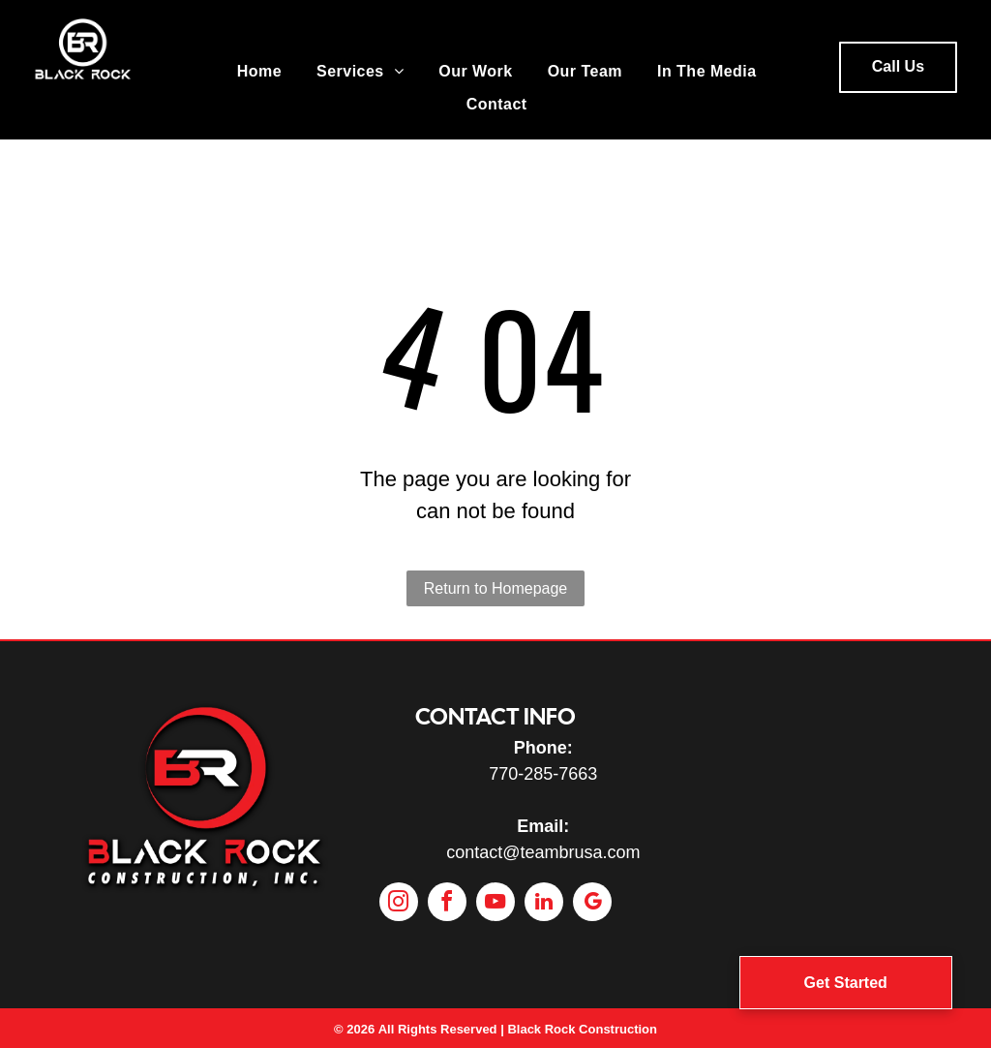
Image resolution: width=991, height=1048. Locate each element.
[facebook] (447, 904)
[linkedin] (544, 904)
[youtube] (495, 904)
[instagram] (398, 904)
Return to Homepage (496, 588)
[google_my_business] (592, 904)
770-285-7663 (543, 774)
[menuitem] (259, 71)
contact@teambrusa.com (543, 852)
